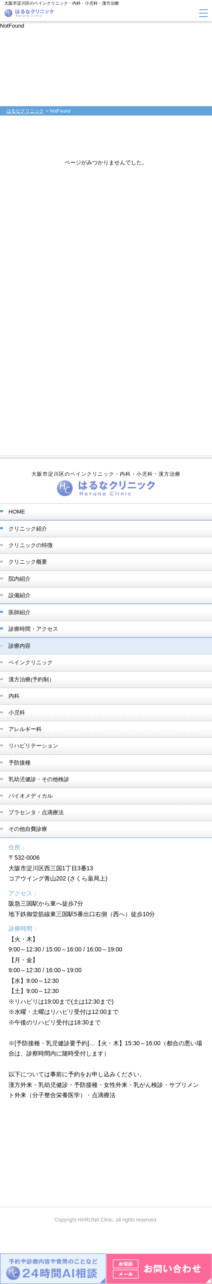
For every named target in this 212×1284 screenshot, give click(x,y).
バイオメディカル (30, 796)
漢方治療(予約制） (31, 679)
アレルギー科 (25, 729)
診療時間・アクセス (33, 629)
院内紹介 (19, 579)
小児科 (16, 712)
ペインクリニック (30, 662)
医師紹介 (19, 612)
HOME (16, 511)
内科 (14, 696)
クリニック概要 (27, 562)
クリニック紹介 (27, 528)
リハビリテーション (33, 745)
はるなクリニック (25, 110)
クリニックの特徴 (30, 545)
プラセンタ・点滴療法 (36, 812)
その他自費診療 (27, 829)
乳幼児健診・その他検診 (38, 779)
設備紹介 (19, 595)
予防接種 (19, 762)
